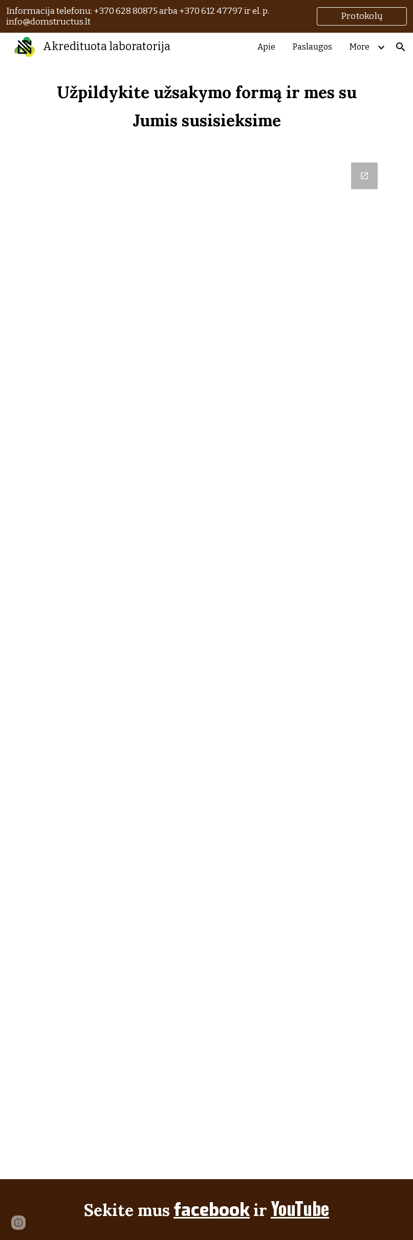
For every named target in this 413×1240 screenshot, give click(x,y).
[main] (206, 106)
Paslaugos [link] (312, 47)
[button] (400, 47)
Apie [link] (266, 47)
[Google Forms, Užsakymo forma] (206, 665)
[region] (206, 16)
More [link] (359, 47)
